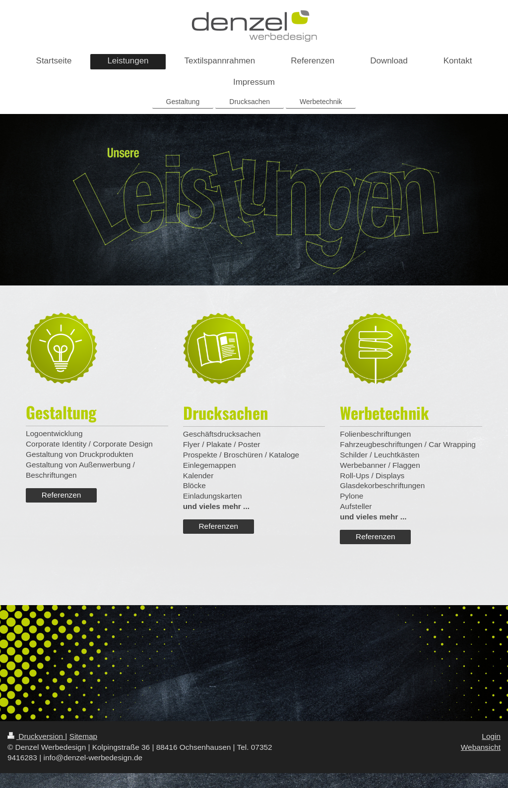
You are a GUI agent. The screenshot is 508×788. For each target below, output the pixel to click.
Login (491, 736)
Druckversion (36, 736)
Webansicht (481, 747)
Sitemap (83, 736)
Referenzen (61, 495)
